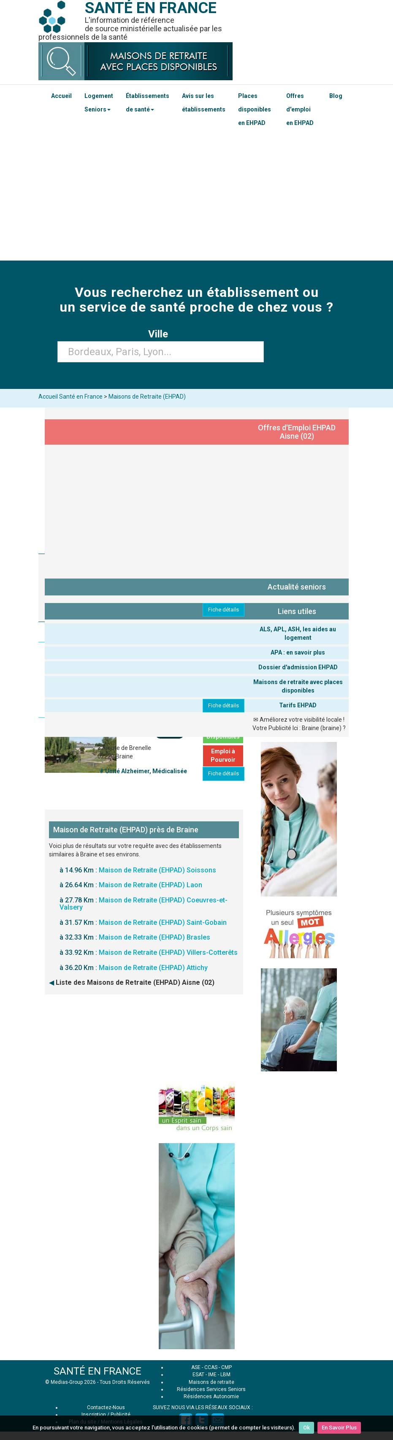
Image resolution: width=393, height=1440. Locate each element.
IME (212, 1375)
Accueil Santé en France (70, 396)
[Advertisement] (196, 197)
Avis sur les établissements (203, 102)
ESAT (198, 1375)
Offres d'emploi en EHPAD (300, 109)
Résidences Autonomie (211, 1396)
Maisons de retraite (211, 1382)
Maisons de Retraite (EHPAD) (147, 396)
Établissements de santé (147, 102)
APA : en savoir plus (298, 652)
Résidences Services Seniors (211, 1389)
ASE (196, 1367)
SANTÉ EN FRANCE (97, 1371)
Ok (306, 1427)
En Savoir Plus (339, 1427)
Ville (160, 334)
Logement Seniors (98, 102)
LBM (225, 1375)
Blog (335, 95)
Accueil (61, 95)
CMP (226, 1367)
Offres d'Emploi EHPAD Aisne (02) (297, 431)
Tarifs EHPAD (298, 705)
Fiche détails (223, 609)
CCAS (210, 1367)
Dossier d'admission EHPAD (298, 667)
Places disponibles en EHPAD (254, 109)
